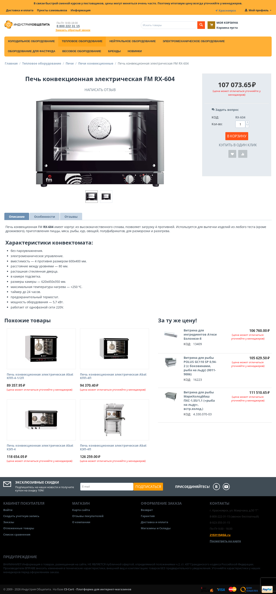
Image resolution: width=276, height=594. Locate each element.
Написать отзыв (100, 89)
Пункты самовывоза (52, 10)
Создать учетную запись (21, 515)
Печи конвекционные (95, 63)
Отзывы (71, 216)
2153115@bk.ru (220, 534)
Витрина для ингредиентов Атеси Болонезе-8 (200, 334)
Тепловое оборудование (82, 40)
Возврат (147, 509)
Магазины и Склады (156, 528)
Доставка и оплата (19, 10)
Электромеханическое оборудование (194, 40)
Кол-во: (217, 123)
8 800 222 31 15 (67, 25)
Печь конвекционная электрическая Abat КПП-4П (113, 375)
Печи (70, 63)
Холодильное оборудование (31, 40)
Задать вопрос (225, 109)
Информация (81, 10)
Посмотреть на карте (225, 540)
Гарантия (148, 515)
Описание (17, 216)
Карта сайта (81, 509)
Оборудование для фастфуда (31, 50)
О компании (81, 521)
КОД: (215, 117)
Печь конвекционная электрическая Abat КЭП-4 (40, 447)
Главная (11, 63)
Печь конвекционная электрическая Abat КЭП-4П (113, 447)
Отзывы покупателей (87, 515)
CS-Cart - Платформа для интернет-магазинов (97, 589)
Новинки (135, 50)
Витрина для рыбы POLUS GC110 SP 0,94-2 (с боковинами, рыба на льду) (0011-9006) (200, 365)
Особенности (44, 216)
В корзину (236, 135)
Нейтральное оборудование (132, 40)
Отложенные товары (18, 528)
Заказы (8, 521)
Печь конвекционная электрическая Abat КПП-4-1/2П (40, 375)
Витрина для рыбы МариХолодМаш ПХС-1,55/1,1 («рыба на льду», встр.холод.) (199, 399)
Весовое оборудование (81, 50)
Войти (7, 509)
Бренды (114, 50)
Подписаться (148, 486)
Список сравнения (16, 534)
